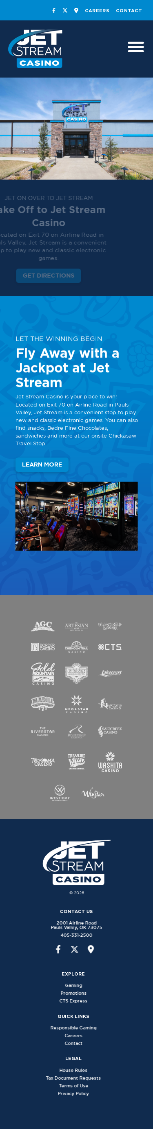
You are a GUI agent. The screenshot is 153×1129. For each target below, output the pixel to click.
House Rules (78, 1070)
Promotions (78, 993)
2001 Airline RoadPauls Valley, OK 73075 (71, 925)
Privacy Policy (78, 1093)
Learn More (42, 465)
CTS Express (78, 1000)
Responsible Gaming (78, 1027)
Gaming (78, 985)
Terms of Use (78, 1085)
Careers (97, 10)
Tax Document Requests (78, 1078)
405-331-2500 (71, 935)
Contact (129, 10)
